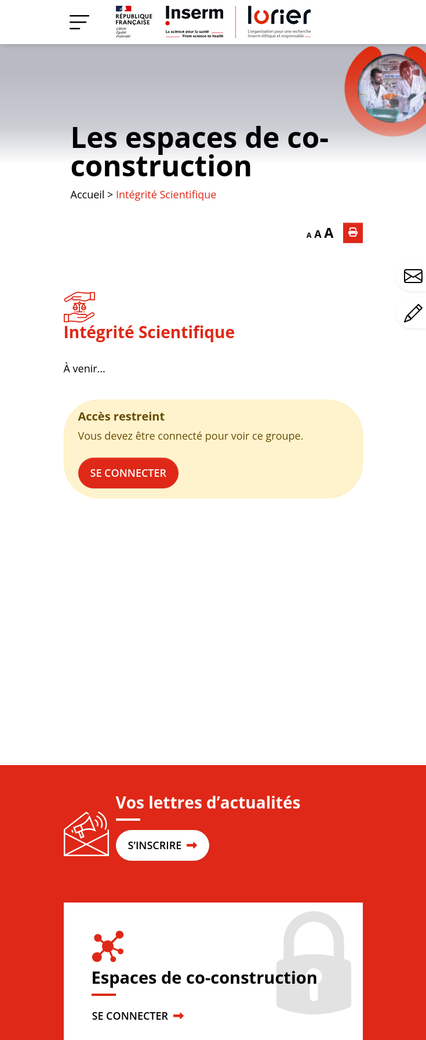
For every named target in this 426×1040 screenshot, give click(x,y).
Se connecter (128, 473)
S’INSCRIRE (162, 845)
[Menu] (79, 22)
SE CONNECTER (138, 1016)
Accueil (88, 194)
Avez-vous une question (415, 276)
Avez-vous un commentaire (415, 313)
